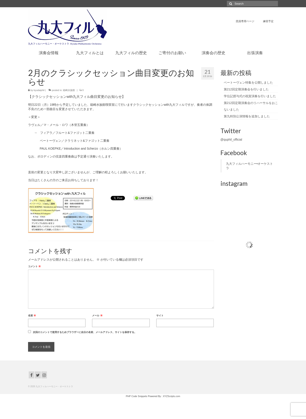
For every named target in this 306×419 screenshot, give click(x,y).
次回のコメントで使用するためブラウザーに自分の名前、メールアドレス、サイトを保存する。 (85, 332)
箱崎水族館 (69, 90)
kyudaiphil (39, 90)
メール (97, 315)
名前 (32, 315)
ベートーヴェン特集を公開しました (248, 82)
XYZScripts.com (171, 396)
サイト (160, 315)
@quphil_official (231, 139)
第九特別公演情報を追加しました (247, 116)
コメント (34, 266)
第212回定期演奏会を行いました (246, 89)
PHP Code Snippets (136, 396)
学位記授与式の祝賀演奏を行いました (250, 96)
